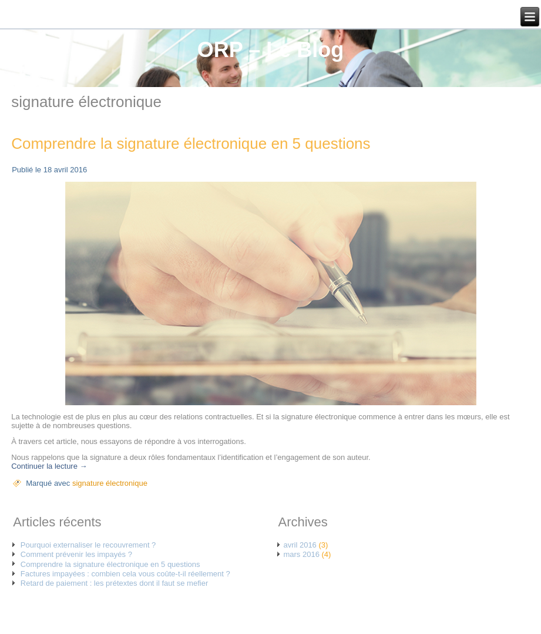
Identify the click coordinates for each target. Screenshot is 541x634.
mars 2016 (301, 554)
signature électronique (109, 483)
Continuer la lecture (49, 466)
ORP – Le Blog (270, 50)
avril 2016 (299, 544)
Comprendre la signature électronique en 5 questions (190, 143)
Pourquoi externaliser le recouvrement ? (88, 544)
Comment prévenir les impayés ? (76, 554)
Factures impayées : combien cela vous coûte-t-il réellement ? (125, 573)
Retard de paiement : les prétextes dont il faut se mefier (114, 583)
